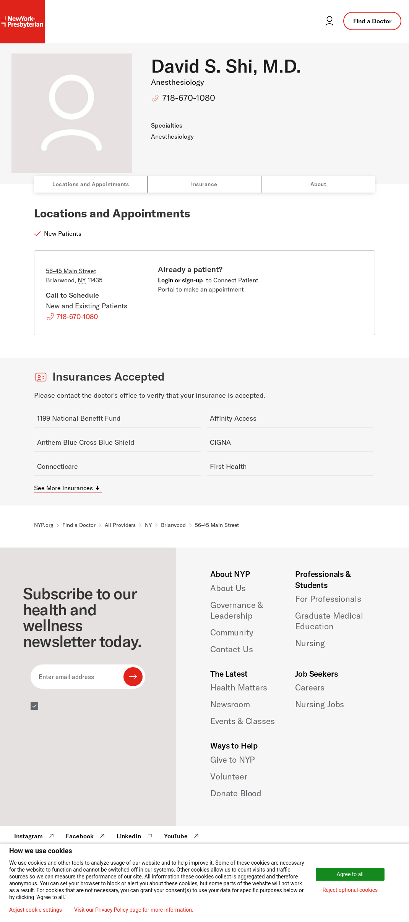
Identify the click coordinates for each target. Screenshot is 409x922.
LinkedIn (135, 836)
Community (231, 632)
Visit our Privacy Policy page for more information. (133, 910)
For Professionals (328, 598)
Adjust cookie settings (35, 910)
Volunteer (228, 776)
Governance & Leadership (236, 610)
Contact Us (231, 649)
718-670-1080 (188, 97)
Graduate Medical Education (329, 621)
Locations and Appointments (90, 184)
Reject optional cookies (350, 890)
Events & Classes (242, 721)
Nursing (310, 643)
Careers (310, 687)
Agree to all (350, 874)
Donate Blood (235, 793)
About (318, 184)
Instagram (35, 836)
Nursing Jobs (319, 704)
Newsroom (230, 704)
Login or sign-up (180, 280)
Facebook (86, 836)
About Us (228, 588)
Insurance (204, 184)
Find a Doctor (372, 21)
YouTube (182, 836)
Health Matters (238, 687)
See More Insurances (63, 488)
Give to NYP (232, 759)
